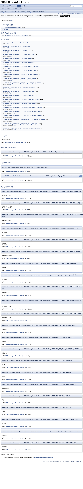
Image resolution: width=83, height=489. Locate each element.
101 (27, 309)
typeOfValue (25, 35)
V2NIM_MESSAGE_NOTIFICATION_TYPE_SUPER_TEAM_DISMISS (19, 103)
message (23, 11)
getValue (6, 29)
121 (27, 156)
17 (26, 403)
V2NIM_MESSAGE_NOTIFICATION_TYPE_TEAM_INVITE (17, 42)
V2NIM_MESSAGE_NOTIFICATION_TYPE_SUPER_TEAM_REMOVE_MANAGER (22, 115)
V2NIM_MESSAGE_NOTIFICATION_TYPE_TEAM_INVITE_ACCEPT (19, 79)
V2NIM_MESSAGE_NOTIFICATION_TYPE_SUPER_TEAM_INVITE (19, 87)
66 (26, 246)
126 (27, 180)
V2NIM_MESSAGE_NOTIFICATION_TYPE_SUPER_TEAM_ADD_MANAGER (21, 111)
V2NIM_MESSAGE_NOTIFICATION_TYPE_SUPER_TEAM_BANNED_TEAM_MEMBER (24, 120)
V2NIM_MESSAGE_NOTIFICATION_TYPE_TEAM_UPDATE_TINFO (19, 54)
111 (27, 210)
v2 (18, 11)
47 (26, 332)
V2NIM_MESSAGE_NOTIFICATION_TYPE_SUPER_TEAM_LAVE (18, 95)
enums (28, 11)
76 (26, 282)
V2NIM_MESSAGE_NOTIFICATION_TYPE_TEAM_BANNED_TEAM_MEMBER (22, 83)
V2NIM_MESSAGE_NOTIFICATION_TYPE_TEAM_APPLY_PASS (18, 62)
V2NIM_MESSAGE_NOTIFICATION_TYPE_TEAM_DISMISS (17, 58)
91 (26, 295)
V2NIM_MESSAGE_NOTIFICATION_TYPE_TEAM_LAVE (16, 50)
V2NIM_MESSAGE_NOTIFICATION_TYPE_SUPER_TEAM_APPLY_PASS (20, 124)
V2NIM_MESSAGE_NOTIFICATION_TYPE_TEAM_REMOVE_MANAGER (20, 74)
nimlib (11, 11)
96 (26, 198)
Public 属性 (74, 13)
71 (26, 270)
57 (26, 391)
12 (26, 379)
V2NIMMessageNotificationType (38, 11)
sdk (15, 11)
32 (26, 367)
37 (26, 344)
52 (26, 438)
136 (27, 171)
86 (26, 235)
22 (26, 414)
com (2, 11)
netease (6, 11)
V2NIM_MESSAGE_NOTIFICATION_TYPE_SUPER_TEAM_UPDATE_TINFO (21, 99)
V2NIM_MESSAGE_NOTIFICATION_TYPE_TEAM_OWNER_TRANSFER (20, 66)
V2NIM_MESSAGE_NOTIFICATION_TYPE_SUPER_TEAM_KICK (18, 91)
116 (27, 258)
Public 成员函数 (60, 13)
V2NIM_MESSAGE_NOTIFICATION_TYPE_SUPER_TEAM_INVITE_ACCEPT (21, 128)
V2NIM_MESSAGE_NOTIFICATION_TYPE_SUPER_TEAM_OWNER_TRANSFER (22, 107)
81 (26, 320)
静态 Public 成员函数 (68, 13)
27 (26, 449)
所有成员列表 (80, 13)
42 (26, 426)
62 (26, 356)
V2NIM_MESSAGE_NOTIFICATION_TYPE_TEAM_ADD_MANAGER (19, 70)
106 (27, 223)
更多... (11, 20)
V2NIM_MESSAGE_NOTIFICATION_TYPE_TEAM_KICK (16, 46)
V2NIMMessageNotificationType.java (14, 142)
